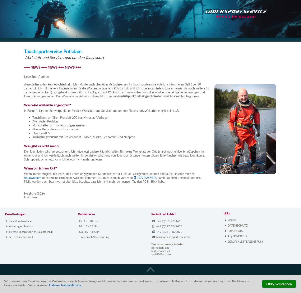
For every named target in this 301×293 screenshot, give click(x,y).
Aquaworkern (32, 178)
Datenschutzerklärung (65, 285)
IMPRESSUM (234, 231)
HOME (230, 220)
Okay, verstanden (279, 284)
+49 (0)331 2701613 (167, 221)
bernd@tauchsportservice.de (171, 237)
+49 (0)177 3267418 (167, 226)
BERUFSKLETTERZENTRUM (244, 241)
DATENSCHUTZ (236, 225)
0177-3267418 (145, 178)
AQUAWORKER (236, 236)
